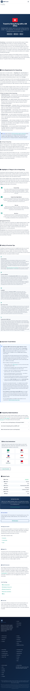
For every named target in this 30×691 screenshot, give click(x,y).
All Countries (19, 623)
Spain (18, 658)
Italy (17, 660)
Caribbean (19, 637)
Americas (18, 639)
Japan (3, 672)
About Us (3, 639)
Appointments (19, 653)
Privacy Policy (19, 665)
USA (2, 667)
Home (18, 621)
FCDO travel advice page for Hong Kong (19, 133)
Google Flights (4, 540)
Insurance (18, 655)
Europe (18, 635)
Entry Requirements (6, 584)
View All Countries (5, 468)
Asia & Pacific (19, 641)
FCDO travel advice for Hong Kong (12, 267)
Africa (18, 643)
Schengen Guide (5, 651)
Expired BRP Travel (5, 655)
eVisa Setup (4, 649)
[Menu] (28, 2)
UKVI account (15, 364)
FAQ (3, 593)
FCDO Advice (15, 520)
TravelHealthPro (4, 573)
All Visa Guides (4, 665)
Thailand (3, 676)
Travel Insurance (5, 653)
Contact (3, 641)
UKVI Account (4, 635)
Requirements (19, 651)
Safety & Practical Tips (6, 589)
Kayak (3, 542)
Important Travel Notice (6, 591)
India (3, 674)
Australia (3, 670)
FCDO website (6, 418)
